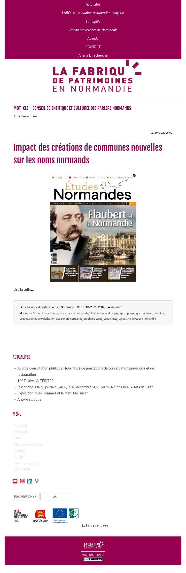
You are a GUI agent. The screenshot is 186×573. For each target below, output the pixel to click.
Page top (174, 546)
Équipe (19, 457)
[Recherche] (26, 496)
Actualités (117, 307)
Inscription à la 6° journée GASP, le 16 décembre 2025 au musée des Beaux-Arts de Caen (85, 387)
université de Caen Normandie (137, 318)
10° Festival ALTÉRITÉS (35, 381)
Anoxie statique (29, 399)
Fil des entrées (27, 116)
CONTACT (22, 469)
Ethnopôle (21, 432)
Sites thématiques (27, 463)
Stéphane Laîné (93, 318)
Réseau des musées (28, 444)
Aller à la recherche (93, 55)
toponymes (110, 318)
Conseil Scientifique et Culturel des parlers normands (55, 313)
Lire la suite (22, 289)
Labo (17, 438)
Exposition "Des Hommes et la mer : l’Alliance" (52, 393)
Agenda (19, 450)
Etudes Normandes (101, 313)
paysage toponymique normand (133, 313)
